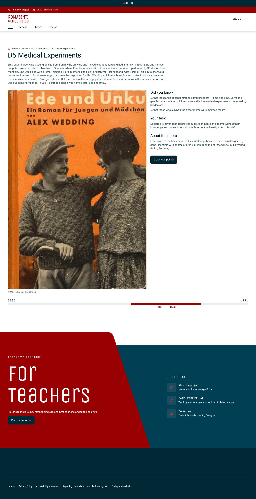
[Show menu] (10, 27)
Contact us (184, 411)
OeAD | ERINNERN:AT (204, 398)
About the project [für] (188, 385)
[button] (239, 19)
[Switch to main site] (128, 3)
